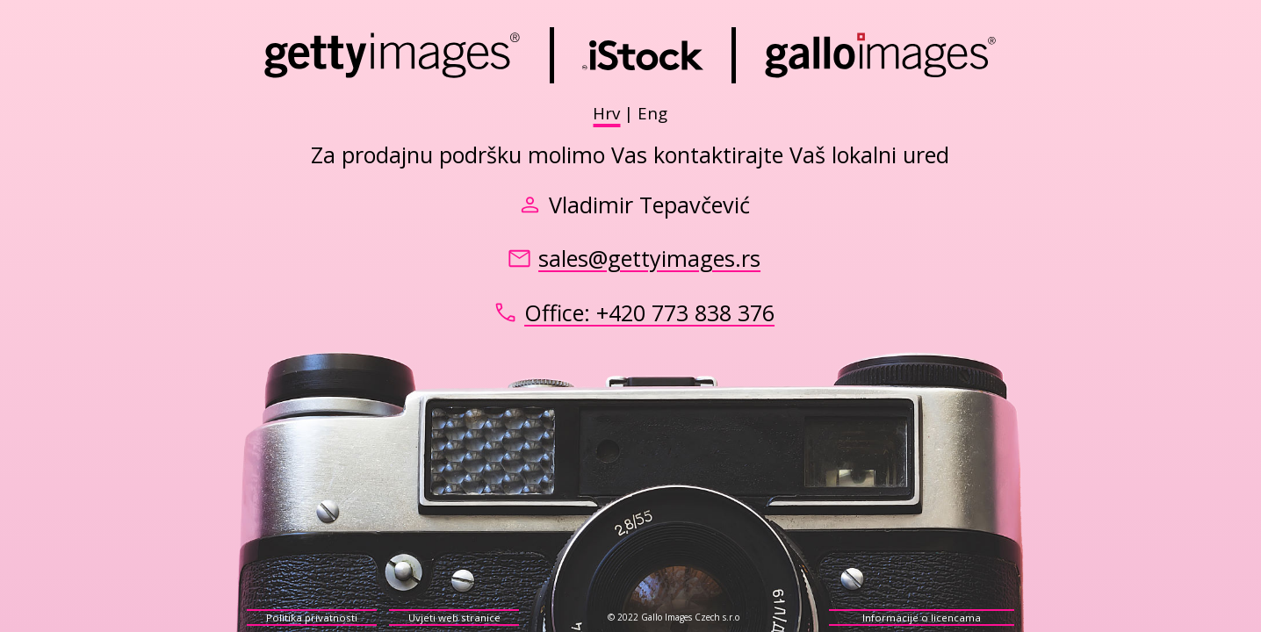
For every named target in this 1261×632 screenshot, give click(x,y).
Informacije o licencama (921, 617)
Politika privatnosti (311, 617)
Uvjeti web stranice (454, 617)
